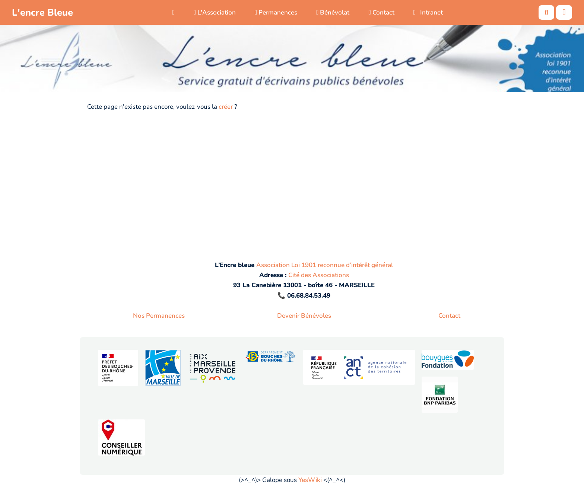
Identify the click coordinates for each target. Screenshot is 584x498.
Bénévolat (332, 12)
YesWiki (310, 480)
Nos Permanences (159, 315)
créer (226, 106)
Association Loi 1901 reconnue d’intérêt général (324, 265)
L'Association (215, 12)
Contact (381, 12)
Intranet (428, 12)
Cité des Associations (318, 275)
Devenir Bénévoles (304, 315)
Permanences (276, 12)
